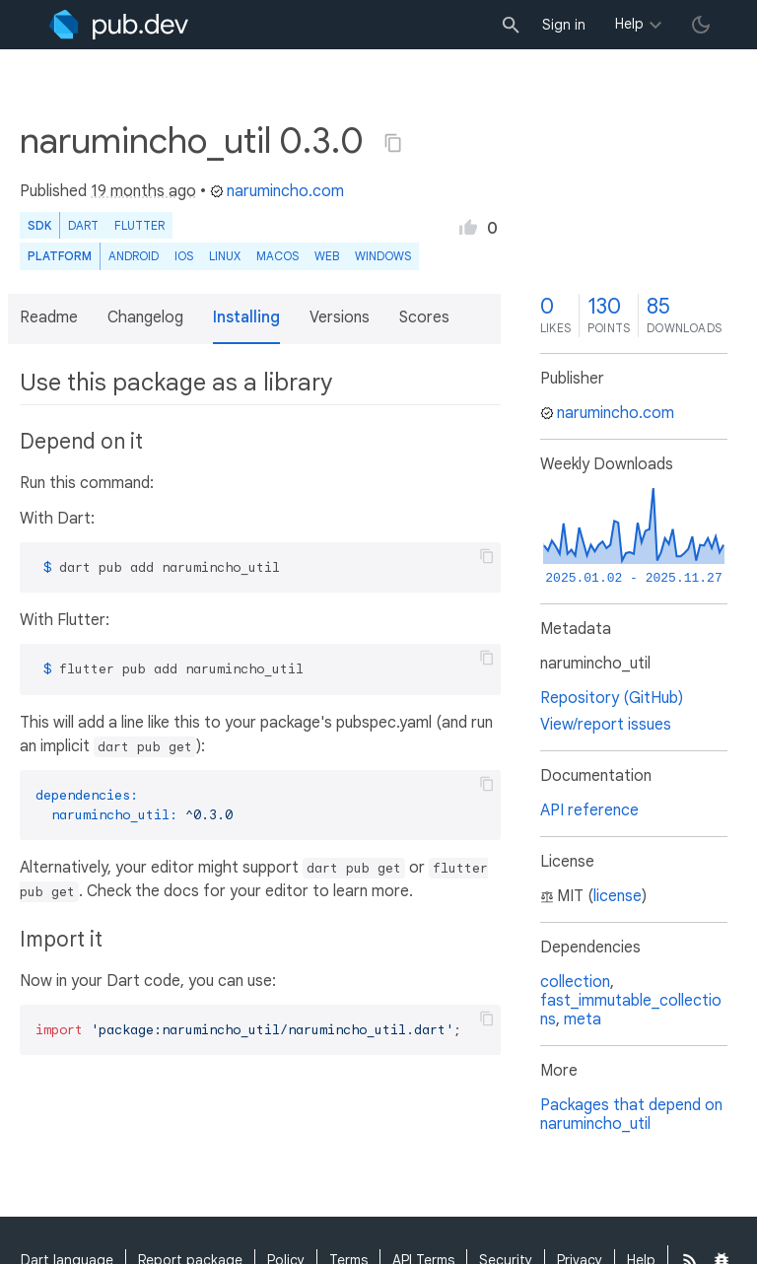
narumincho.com (277, 191)
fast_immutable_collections (631, 1010)
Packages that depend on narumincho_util (631, 1114)
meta (582, 1019)
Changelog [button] (145, 317)
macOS (277, 255)
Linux (225, 255)
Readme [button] (49, 317)
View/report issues (605, 725)
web (326, 255)
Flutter (139, 225)
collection (575, 982)
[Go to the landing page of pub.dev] (118, 24)
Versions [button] (340, 317)
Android (133, 255)
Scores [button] (424, 317)
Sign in (563, 25)
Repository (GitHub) (611, 698)
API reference (589, 810)
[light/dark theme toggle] (701, 24)
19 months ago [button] (143, 191)
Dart (83, 225)
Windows (383, 255)
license (617, 896)
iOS (183, 255)
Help (629, 24)
